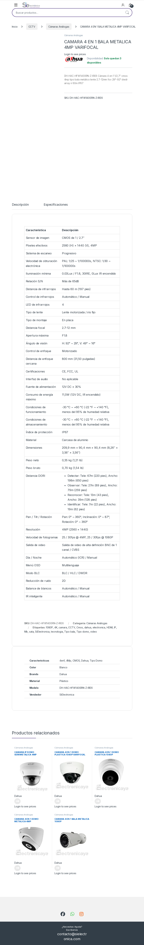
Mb (26, 631)
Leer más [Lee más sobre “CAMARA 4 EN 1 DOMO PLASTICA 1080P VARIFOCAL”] (57, 801)
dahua (87, 627)
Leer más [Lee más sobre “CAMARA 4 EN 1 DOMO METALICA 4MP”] (17, 868)
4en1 (62, 660)
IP (115, 627)
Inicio (15, 26)
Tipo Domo (96, 660)
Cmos (79, 627)
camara (63, 627)
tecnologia (57, 631)
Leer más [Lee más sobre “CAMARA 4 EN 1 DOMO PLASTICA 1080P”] (98, 801)
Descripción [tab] (20, 204)
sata (31, 631)
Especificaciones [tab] (56, 204)
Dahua (84, 660)
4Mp (68, 660)
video (93, 631)
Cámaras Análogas (58, 26)
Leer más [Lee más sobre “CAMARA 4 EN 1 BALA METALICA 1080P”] (57, 868)
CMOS (76, 660)
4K (55, 627)
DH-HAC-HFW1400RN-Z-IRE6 (76, 687)
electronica (99, 627)
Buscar (127, 13)
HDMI (110, 627)
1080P (49, 627)
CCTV (31, 26)
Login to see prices (75, 54)
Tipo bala (69, 631)
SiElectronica (42, 631)
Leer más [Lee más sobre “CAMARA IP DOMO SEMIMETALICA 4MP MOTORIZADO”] (17, 801)
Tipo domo (82, 631)
